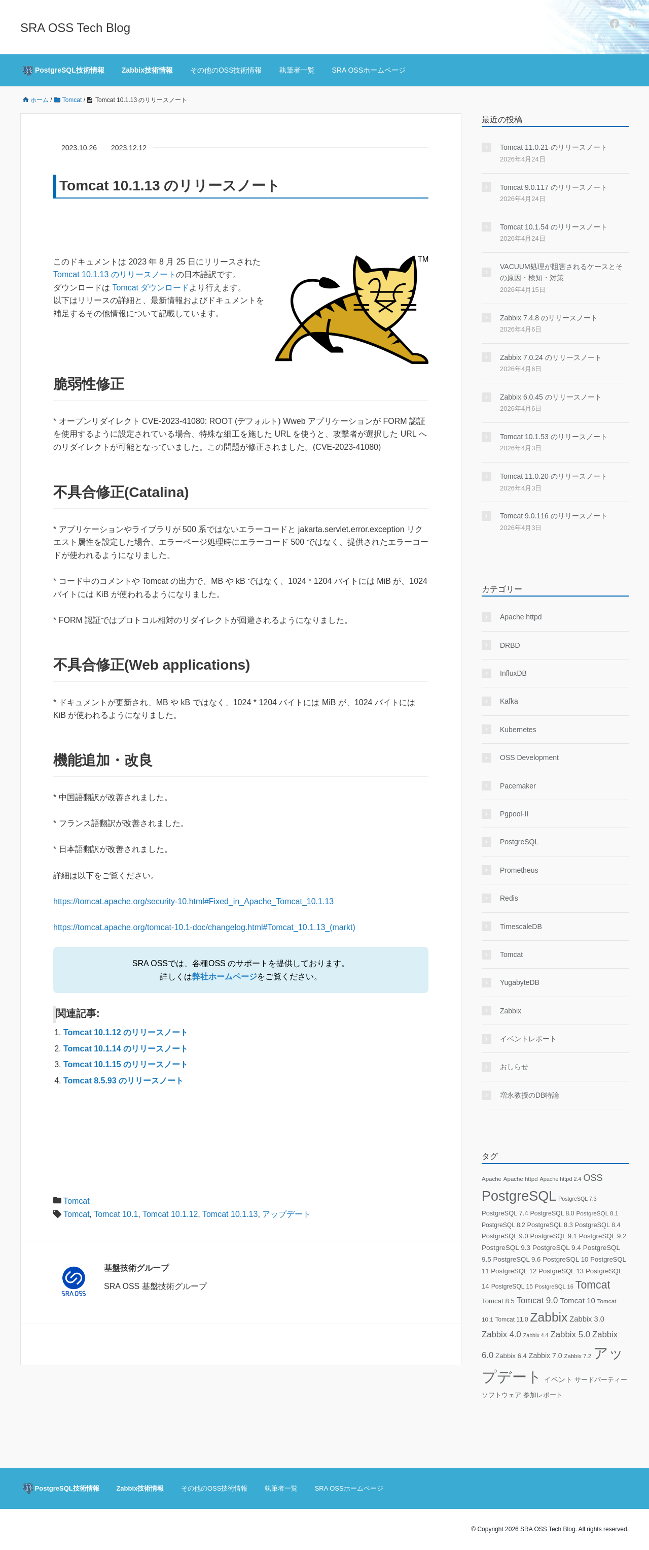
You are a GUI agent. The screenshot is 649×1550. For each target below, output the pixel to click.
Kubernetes (518, 729)
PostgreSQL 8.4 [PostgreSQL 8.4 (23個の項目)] (598, 1225)
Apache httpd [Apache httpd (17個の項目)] (520, 1179)
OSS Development (529, 757)
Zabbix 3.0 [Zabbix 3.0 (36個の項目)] (586, 1319)
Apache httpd (521, 617)
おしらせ (514, 1067)
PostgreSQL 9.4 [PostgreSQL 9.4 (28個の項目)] (556, 1247)
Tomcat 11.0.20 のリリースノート (553, 476)
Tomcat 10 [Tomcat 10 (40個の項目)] (577, 1300)
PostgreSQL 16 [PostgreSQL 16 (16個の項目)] (554, 1286)
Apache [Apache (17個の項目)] (491, 1179)
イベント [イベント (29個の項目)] (558, 1379)
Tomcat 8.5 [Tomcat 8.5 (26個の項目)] (498, 1301)
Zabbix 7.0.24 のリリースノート (551, 357)
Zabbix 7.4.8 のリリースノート (549, 318)
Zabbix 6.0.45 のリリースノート (551, 397)
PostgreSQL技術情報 (63, 71)
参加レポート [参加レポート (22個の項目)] (543, 1395)
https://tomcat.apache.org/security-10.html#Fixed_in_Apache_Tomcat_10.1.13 (193, 901)
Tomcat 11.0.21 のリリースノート (553, 147)
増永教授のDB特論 (529, 1095)
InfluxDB (513, 673)
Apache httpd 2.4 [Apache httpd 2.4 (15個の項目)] (560, 1179)
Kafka (509, 701)
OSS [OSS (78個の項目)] (592, 1178)
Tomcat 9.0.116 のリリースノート (553, 516)
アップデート (286, 1214)
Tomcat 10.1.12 (170, 1214)
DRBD (510, 645)
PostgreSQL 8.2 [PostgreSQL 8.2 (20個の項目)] (503, 1225)
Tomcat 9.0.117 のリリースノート (553, 187)
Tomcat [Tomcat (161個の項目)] (592, 1285)
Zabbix (510, 1011)
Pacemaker (518, 786)
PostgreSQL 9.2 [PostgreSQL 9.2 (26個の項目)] (603, 1236)
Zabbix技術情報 (147, 70)
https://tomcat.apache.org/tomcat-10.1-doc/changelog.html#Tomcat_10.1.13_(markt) (204, 927)
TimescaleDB (521, 926)
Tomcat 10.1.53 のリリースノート (553, 437)
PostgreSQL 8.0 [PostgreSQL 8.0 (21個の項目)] (552, 1213)
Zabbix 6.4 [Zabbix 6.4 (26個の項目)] (511, 1356)
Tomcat (76, 1201)
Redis (509, 898)
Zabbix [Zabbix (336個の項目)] (548, 1317)
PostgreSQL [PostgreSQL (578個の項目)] (519, 1196)
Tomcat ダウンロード (150, 287)
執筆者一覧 (297, 70)
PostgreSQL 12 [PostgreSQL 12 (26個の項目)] (513, 1271)
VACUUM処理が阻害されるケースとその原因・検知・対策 (561, 272)
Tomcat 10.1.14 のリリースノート (125, 1048)
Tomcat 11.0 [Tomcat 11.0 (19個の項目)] (511, 1319)
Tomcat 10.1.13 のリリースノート (114, 274)
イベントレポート (528, 1039)
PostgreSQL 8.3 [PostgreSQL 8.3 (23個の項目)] (550, 1225)
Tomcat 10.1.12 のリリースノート (125, 1032)
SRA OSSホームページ (369, 70)
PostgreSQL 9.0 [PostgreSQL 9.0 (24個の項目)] (505, 1236)
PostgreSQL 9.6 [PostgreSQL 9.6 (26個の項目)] (517, 1259)
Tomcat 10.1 (116, 1214)
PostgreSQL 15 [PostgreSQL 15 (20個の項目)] (512, 1286)
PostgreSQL (519, 842)
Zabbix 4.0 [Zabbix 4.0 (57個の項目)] (501, 1334)
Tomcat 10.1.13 (230, 1214)
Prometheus (519, 870)
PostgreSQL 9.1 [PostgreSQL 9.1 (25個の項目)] (553, 1236)
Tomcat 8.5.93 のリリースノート (123, 1080)
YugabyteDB (519, 982)
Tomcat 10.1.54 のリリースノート (553, 227)
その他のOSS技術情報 (226, 70)
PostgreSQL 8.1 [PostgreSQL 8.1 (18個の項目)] (597, 1213)
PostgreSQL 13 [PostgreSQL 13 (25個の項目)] (561, 1271)
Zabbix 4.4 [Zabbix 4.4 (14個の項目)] (536, 1335)
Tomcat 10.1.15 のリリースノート (125, 1064)
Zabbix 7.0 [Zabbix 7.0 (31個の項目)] (545, 1355)
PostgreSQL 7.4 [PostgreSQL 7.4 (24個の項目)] (505, 1213)
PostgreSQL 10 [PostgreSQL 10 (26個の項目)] (565, 1259)
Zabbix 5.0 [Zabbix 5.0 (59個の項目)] (570, 1334)
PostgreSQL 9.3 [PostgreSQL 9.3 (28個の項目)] (506, 1247)
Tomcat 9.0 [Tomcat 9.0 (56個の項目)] (537, 1300)
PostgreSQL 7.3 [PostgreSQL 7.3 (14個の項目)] (577, 1199)
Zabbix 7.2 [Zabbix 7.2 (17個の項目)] (577, 1356)
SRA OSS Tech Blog (75, 28)
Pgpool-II (514, 814)
